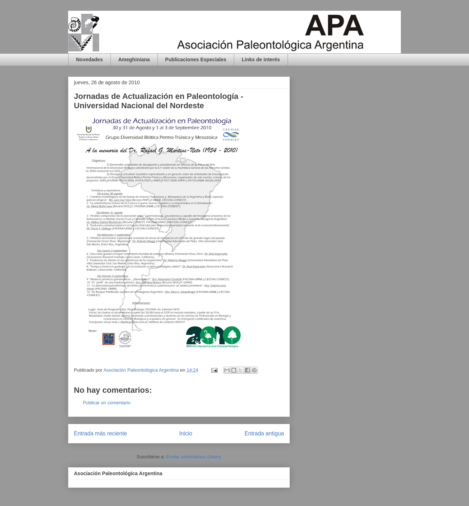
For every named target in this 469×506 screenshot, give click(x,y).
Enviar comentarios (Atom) (193, 456)
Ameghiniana (134, 59)
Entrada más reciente (100, 433)
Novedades (89, 59)
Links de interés (261, 59)
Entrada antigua (264, 433)
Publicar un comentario (107, 402)
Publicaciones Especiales (195, 59)
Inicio (185, 433)
